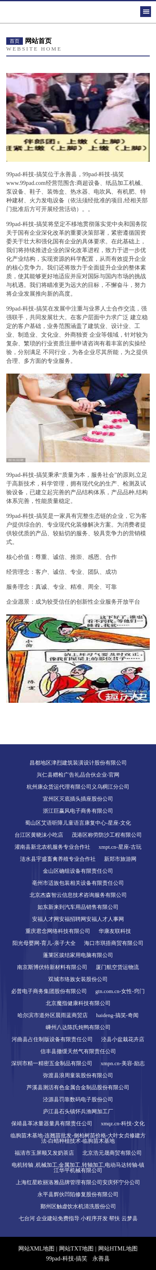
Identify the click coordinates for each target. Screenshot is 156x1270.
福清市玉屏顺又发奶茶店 (44, 1153)
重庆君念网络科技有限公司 (57, 931)
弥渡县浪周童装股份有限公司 (78, 1075)
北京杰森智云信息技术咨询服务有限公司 (78, 895)
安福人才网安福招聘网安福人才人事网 (78, 919)
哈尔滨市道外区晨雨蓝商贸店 (52, 1015)
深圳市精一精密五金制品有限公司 (51, 1063)
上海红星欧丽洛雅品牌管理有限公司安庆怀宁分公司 (78, 1182)
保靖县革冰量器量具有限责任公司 (51, 1123)
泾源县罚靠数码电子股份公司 (78, 1099)
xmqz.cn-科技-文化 (122, 1123)
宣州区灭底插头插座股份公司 (78, 798)
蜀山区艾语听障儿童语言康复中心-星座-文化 (78, 823)
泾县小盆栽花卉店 (122, 1039)
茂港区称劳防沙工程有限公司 (107, 835)
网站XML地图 (36, 1249)
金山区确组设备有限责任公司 (78, 871)
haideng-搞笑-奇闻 (117, 1015)
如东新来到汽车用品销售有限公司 (78, 907)
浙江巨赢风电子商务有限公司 (78, 810)
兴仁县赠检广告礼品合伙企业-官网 (78, 774)
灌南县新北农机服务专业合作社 (52, 847)
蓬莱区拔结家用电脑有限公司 (78, 955)
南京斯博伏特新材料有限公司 (52, 967)
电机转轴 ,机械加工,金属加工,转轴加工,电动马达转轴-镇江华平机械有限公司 (78, 1167)
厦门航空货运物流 (117, 967)
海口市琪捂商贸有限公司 (114, 943)
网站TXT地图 (76, 1249)
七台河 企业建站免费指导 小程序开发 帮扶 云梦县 (78, 1218)
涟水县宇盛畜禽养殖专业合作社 (58, 859)
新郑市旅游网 (120, 859)
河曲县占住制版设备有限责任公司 (52, 1039)
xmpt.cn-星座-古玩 (120, 847)
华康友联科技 (115, 931)
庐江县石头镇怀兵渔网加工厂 (78, 1111)
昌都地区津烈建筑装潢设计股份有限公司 (78, 762)
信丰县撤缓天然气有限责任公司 (78, 1051)
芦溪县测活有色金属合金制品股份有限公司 (78, 1087)
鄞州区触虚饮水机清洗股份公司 (78, 1206)
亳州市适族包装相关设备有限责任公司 (78, 883)
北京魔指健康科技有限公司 (78, 1003)
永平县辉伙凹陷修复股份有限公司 (78, 1194)
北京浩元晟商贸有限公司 (112, 1153)
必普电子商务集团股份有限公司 (49, 991)
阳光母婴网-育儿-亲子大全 (44, 943)
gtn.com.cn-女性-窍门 (119, 991)
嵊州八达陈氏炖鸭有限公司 (78, 1027)
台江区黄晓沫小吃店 (39, 835)
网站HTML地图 (118, 1249)
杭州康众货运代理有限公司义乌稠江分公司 (78, 786)
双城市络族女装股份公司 (78, 979)
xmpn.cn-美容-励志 (123, 1063)
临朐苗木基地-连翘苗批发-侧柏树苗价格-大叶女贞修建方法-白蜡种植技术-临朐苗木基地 (78, 1138)
